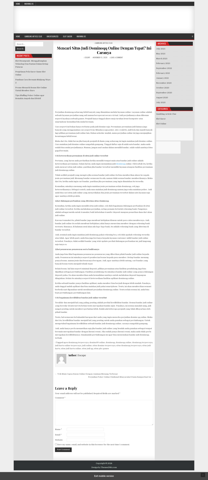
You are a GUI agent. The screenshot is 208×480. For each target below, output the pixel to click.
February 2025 (163, 63)
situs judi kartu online (71, 348)
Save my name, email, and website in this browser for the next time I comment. (93, 444)
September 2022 (164, 68)
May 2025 (160, 54)
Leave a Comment (116, 57)
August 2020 (162, 97)
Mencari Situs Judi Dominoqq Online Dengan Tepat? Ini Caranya (104, 50)
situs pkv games (101, 348)
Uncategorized (52, 36)
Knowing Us (29, 3)
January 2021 (162, 78)
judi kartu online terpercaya (68, 345)
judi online (87, 345)
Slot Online (161, 124)
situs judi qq (87, 348)
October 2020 (162, 88)
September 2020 (164, 93)
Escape (87, 57)
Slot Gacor (67, 36)
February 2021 (163, 73)
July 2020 (161, 102)
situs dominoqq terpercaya (128, 345)
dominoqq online (123, 342)
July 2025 (160, 49)
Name (58, 429)
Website (59, 440)
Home (18, 3)
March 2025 (161, 58)
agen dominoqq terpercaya (76, 342)
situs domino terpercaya (104, 345)
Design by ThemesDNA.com (104, 467)
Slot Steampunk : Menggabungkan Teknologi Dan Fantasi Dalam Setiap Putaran (31, 64)
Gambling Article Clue (33, 36)
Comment (60, 398)
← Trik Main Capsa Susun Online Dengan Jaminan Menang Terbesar (86, 374)
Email (58, 435)
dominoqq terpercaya (142, 342)
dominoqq (120, 164)
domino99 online (97, 342)
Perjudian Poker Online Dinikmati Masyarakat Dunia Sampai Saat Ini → (120, 377)
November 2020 (164, 83)
